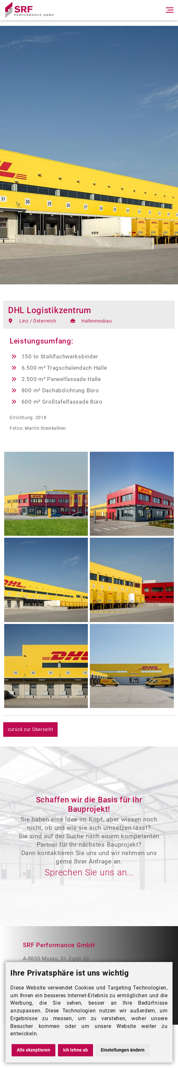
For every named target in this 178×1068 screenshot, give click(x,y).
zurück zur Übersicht (30, 729)
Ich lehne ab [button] (75, 1050)
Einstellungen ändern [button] (123, 1050)
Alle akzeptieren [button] (33, 1050)
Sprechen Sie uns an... (89, 872)
